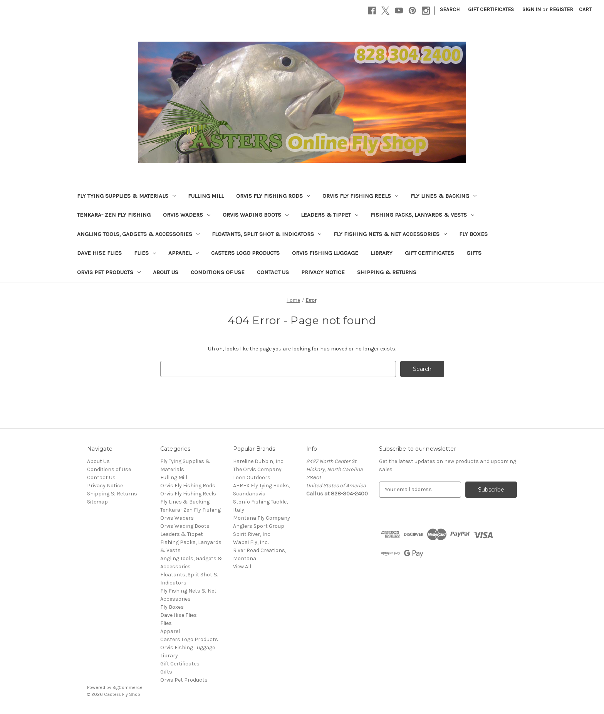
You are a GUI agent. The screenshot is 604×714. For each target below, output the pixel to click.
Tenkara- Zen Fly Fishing (114, 214)
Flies (145, 252)
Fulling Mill (206, 195)
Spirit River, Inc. (252, 534)
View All (242, 566)
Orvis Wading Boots (256, 214)
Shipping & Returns (386, 272)
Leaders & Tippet (329, 214)
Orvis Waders (186, 214)
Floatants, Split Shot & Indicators (266, 234)
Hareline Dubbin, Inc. (258, 461)
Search (450, 9)
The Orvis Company (257, 469)
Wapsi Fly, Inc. (250, 542)
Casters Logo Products (245, 252)
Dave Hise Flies (99, 252)
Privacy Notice (323, 272)
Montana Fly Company (261, 518)
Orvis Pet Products (109, 272)
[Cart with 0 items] (585, 9)
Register (561, 9)
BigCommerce (127, 687)
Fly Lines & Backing (443, 195)
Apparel (183, 252)
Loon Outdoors (251, 477)
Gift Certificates (491, 9)
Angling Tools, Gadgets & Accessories (138, 234)
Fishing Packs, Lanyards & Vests (422, 214)
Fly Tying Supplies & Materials (126, 195)
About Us (165, 272)
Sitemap (97, 501)
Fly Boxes (473, 234)
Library (382, 252)
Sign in (531, 9)
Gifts (474, 252)
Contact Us (273, 272)
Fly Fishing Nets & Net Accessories (390, 234)
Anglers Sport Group (258, 526)
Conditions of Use (218, 272)
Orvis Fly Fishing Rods (273, 195)
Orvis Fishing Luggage (325, 252)
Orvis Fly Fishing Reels (360, 195)
